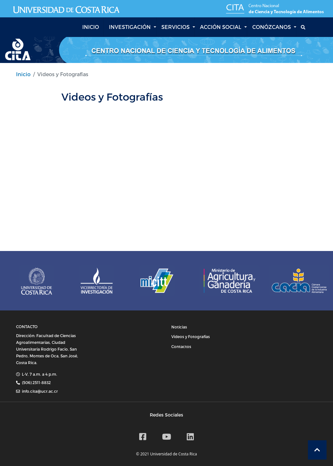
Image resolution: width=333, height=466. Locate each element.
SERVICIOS (175, 27)
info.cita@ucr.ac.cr (40, 391)
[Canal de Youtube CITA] (166, 436)
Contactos (181, 346)
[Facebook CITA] (142, 436)
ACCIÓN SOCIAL (220, 27)
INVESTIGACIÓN (130, 27)
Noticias (179, 327)
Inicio (23, 74)
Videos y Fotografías (190, 336)
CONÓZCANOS (271, 27)
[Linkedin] (190, 436)
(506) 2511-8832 (36, 382)
